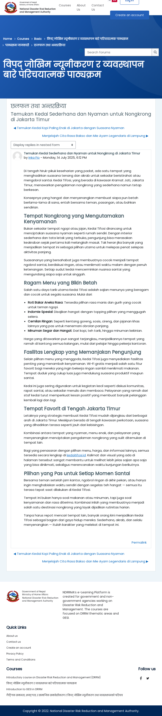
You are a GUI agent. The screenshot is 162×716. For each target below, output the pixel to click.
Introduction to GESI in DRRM (24, 689)
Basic (38, 39)
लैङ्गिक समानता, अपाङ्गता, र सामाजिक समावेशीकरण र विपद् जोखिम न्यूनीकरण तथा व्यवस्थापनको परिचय (64, 695)
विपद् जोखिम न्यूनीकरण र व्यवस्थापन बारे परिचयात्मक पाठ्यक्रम (87, 39)
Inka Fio (34, 157)
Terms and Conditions (20, 659)
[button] (82, 52)
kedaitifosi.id (76, 455)
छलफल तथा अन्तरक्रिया (49, 45)
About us (12, 635)
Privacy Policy (15, 653)
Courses (65, 5)
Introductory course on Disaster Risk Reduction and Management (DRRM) (53, 677)
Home (7, 39)
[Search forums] (118, 52)
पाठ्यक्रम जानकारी (17, 45)
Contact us (13, 641)
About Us (81, 7)
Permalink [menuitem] (139, 542)
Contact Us (98, 7)
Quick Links (16, 627)
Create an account (129, 15)
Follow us (147, 668)
